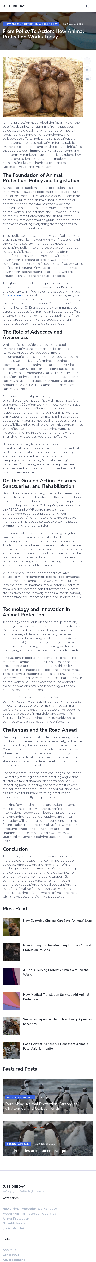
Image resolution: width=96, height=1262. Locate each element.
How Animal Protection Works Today (31, 24)
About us (9, 1250)
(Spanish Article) (14, 1223)
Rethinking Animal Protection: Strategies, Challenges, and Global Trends (41, 1106)
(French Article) (18, 1143)
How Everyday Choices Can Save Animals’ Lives (57, 921)
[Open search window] (87, 6)
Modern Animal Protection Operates (29, 1213)
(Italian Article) (13, 1228)
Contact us (11, 1255)
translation (13, 295)
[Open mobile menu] (75, 6)
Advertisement (14, 1259)
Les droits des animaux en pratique (36, 1150)
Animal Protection (20, 1097)
